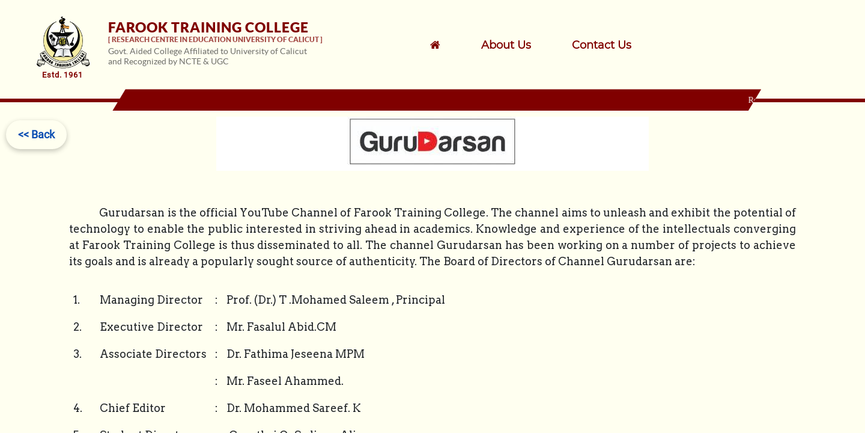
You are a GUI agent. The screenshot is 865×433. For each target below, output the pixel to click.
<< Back (36, 134)
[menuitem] (521, 45)
